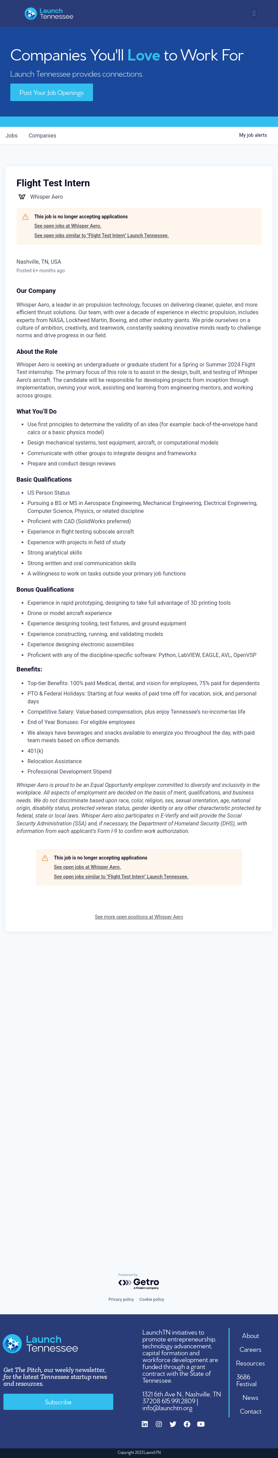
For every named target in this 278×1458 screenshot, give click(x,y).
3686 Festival (246, 1379)
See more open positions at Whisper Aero (139, 917)
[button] (254, 13)
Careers (251, 1349)
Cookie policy (151, 1299)
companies (42, 135)
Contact (251, 1410)
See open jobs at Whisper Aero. (67, 226)
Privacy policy (121, 1299)
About (250, 1335)
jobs (11, 135)
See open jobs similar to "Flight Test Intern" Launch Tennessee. (101, 235)
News (250, 1397)
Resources (250, 1362)
